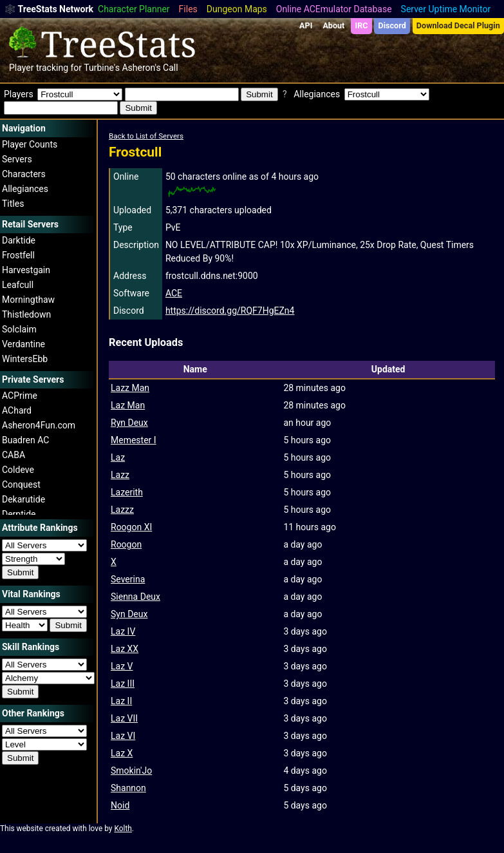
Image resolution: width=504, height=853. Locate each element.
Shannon (128, 788)
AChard (17, 410)
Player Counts (29, 144)
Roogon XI (131, 527)
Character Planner (134, 9)
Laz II (121, 701)
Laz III (123, 683)
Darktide (18, 240)
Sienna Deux (135, 596)
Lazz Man (130, 388)
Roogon (126, 544)
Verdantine (23, 344)
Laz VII (124, 718)
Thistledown (26, 314)
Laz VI (123, 736)
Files (188, 9)
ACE (173, 293)
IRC (361, 25)
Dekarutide (23, 499)
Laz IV (123, 631)
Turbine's (102, 67)
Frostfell (18, 255)
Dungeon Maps (237, 9)
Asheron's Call (150, 67)
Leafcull (17, 285)
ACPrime (19, 395)
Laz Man (128, 405)
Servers (17, 159)
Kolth (122, 828)
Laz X (122, 753)
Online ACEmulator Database (334, 9)
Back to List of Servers (146, 135)
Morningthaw (28, 299)
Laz (118, 457)
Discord (392, 25)
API (305, 25)
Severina (128, 579)
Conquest (21, 484)
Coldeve (18, 470)
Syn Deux (129, 614)
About (333, 25)
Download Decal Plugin (458, 25)
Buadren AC (25, 440)
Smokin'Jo (131, 770)
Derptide (19, 514)
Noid (120, 805)
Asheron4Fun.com (38, 425)
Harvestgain (26, 270)
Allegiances (25, 189)
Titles (13, 203)
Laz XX (124, 649)
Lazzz (122, 509)
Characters (24, 174)
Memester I (133, 440)
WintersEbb (25, 359)
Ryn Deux (129, 422)
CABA (13, 455)
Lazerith (127, 492)
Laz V (122, 666)
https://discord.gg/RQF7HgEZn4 (230, 310)
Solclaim (19, 329)
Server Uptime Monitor (446, 9)
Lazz (120, 475)
